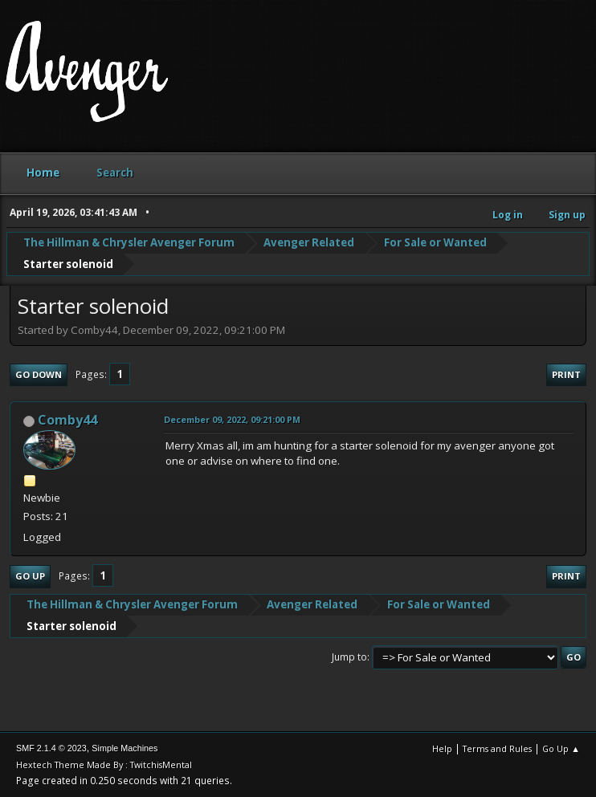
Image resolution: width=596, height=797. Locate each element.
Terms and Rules (497, 748)
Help (442, 748)
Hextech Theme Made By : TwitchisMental (104, 764)
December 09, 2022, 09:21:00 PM (232, 419)
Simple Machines (124, 748)
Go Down (38, 374)
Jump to (349, 657)
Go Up (30, 576)
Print (566, 374)
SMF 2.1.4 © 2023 (51, 748)
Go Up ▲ (561, 748)
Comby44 (67, 420)
